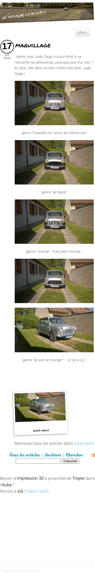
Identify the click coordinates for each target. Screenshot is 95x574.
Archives (52, 455)
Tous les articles (24, 455)
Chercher (74, 455)
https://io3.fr (37, 491)
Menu (82, 32)
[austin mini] (47, 12)
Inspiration (84, 443)
